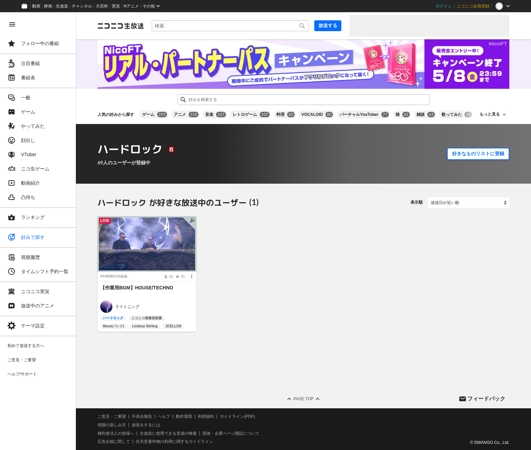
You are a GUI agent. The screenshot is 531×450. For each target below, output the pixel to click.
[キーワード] (230, 25)
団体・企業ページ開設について (231, 433)
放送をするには (146, 425)
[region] (38, 231)
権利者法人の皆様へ (116, 433)
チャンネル (82, 6)
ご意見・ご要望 (112, 416)
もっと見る (490, 114)
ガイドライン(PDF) (237, 416)
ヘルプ (164, 416)
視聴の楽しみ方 (112, 425)
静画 (48, 6)
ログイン (444, 6)
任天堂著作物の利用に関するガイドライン (174, 441)
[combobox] (230, 25)
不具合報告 (142, 416)
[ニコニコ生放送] (121, 26)
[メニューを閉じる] (12, 24)
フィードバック (486, 398)
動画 (36, 6)
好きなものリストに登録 (478, 153)
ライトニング (127, 306)
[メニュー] (192, 276)
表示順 (416, 202)
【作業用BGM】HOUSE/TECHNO (136, 287)
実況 (116, 6)
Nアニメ (131, 6)
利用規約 (206, 416)
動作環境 (184, 416)
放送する (327, 25)
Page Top (303, 398)
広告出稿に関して (114, 441)
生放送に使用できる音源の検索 (168, 433)
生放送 (62, 6)
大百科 (102, 6)
